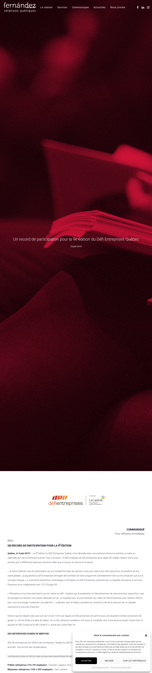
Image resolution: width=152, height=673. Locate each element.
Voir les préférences (134, 661)
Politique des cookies (100, 667)
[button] (146, 635)
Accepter (86, 661)
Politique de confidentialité (120, 667)
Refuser (109, 661)
